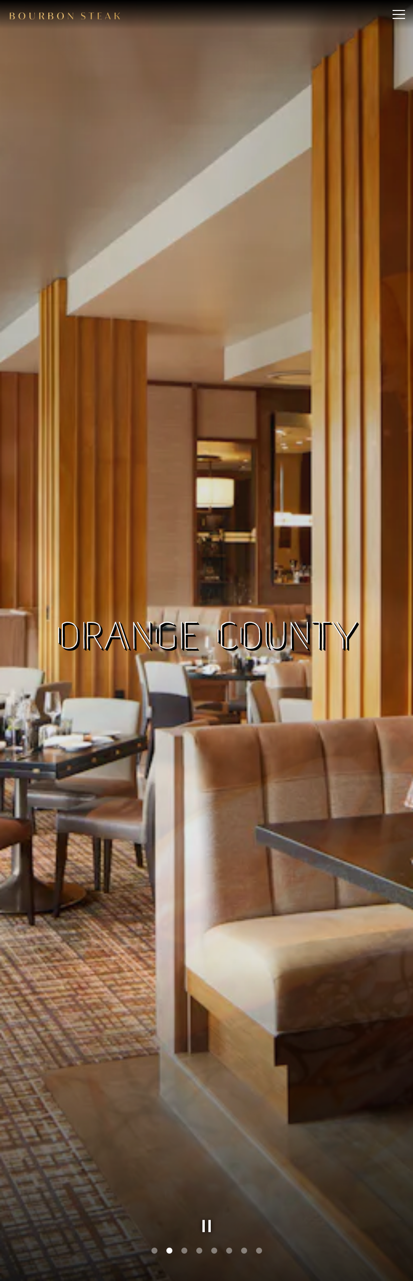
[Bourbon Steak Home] (64, 14)
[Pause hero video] (207, 1226)
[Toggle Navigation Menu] (399, 14)
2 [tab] (169, 1251)
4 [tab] (199, 1251)
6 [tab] (229, 1251)
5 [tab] (214, 1251)
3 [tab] (184, 1251)
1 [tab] (154, 1251)
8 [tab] (259, 1251)
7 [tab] (244, 1251)
